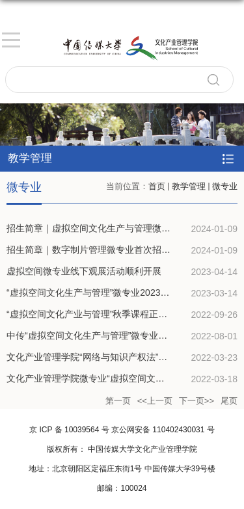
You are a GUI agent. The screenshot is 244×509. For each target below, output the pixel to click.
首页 (156, 186)
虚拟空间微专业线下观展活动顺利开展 (84, 271)
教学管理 (189, 186)
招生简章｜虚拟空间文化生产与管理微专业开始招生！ (116, 228)
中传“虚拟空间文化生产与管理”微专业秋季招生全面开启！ (123, 335)
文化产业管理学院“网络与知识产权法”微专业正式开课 (114, 357)
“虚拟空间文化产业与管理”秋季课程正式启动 (96, 314)
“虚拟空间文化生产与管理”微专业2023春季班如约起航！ (120, 292)
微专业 (224, 186)
